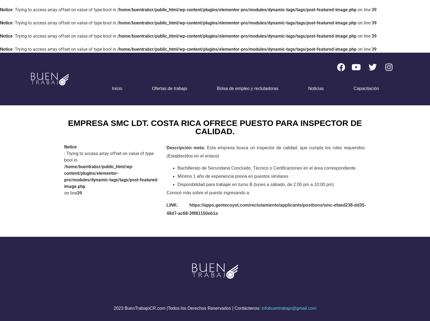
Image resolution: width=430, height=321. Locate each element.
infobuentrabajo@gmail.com (289, 308)
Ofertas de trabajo (169, 88)
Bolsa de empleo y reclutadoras (247, 88)
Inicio (117, 88)
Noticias (316, 88)
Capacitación (366, 88)
